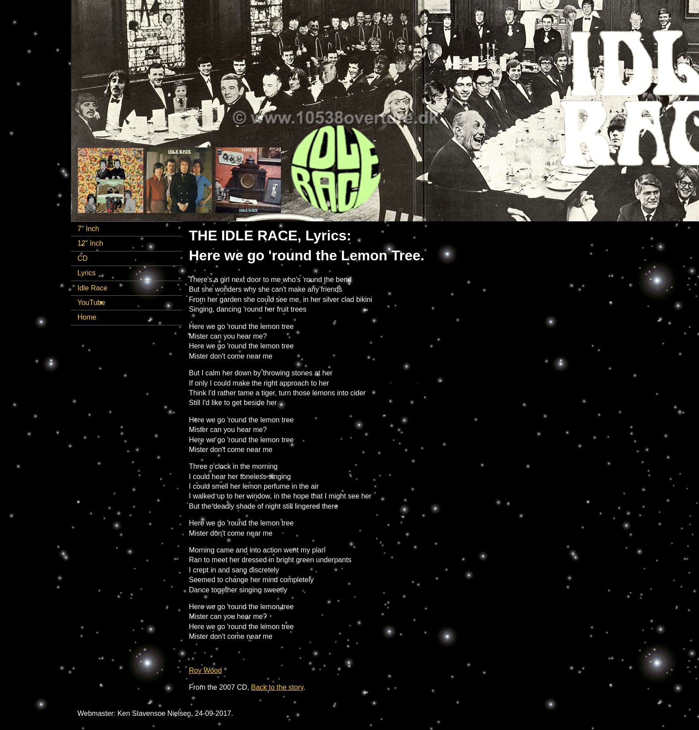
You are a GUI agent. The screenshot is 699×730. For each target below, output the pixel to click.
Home (86, 317)
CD (82, 258)
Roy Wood (205, 670)
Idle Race (92, 288)
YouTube (91, 302)
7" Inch (88, 228)
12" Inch (90, 243)
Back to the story (277, 687)
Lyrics (86, 273)
